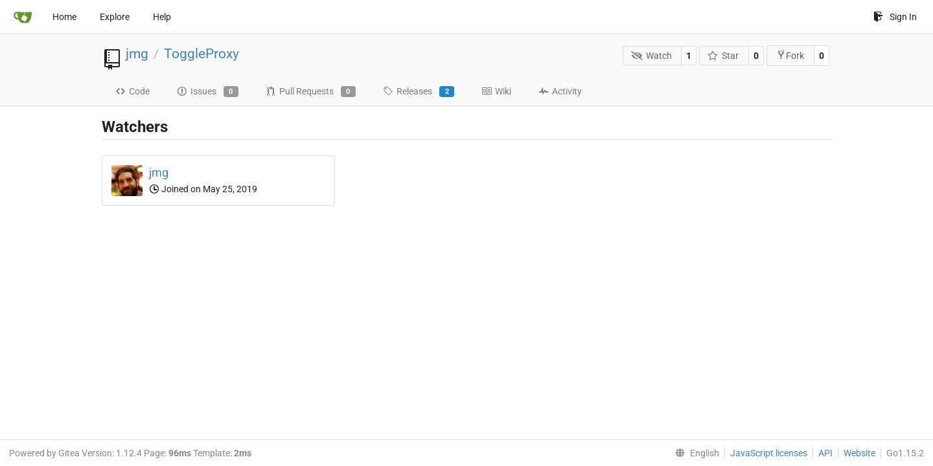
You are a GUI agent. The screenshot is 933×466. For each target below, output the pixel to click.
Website (859, 453)
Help (162, 17)
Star (723, 55)
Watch (651, 55)
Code (132, 91)
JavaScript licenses (768, 453)
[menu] (694, 453)
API (825, 453)
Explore (115, 17)
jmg (137, 53)
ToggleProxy (201, 53)
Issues (207, 92)
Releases (418, 92)
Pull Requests (311, 92)
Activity (560, 91)
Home (64, 17)
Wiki (496, 91)
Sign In (895, 17)
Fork (790, 55)
